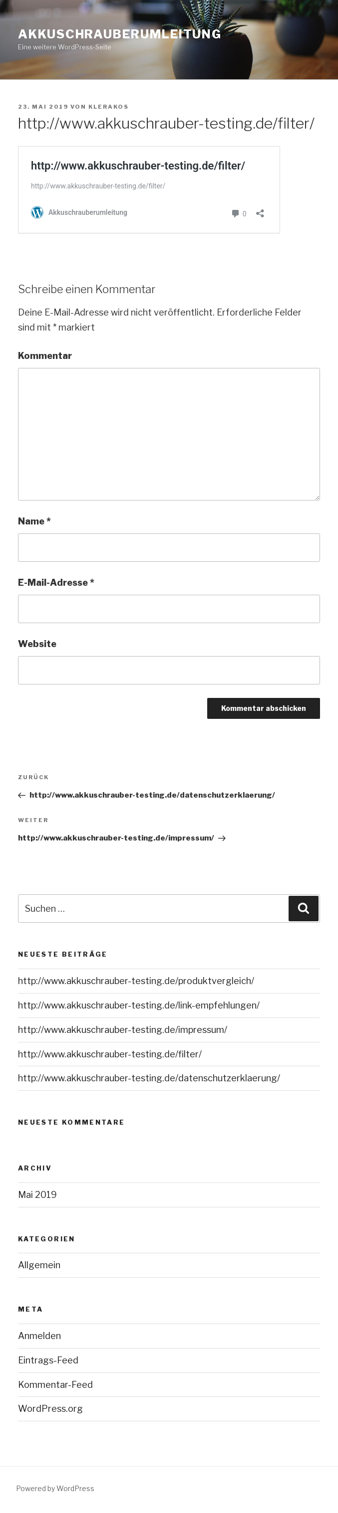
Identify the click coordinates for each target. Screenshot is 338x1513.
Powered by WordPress (55, 1488)
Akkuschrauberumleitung (120, 34)
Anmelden (39, 1336)
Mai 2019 (37, 1194)
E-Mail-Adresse (56, 582)
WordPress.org (50, 1408)
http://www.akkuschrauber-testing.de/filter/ (110, 1054)
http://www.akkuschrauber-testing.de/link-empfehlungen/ (139, 1005)
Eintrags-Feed (48, 1360)
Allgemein (39, 1265)
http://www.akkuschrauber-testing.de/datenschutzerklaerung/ (149, 1078)
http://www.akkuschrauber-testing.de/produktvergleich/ (136, 981)
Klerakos (108, 106)
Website (37, 644)
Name (34, 521)
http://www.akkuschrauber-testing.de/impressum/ (122, 1029)
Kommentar (45, 355)
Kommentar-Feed (55, 1384)
